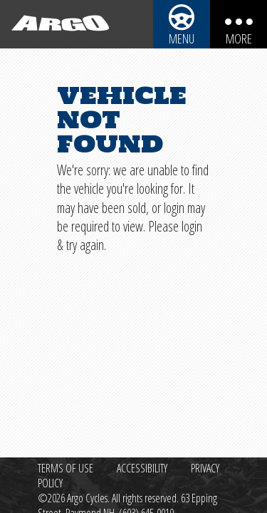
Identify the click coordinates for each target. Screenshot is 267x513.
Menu (181, 38)
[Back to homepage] (57, 24)
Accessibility (142, 468)
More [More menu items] (239, 38)
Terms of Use (65, 468)
